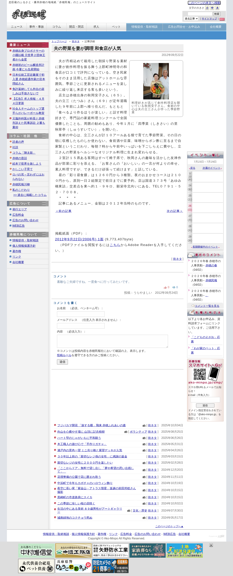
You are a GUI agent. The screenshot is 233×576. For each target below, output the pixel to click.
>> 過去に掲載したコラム (30, 194)
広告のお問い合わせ (25, 220)
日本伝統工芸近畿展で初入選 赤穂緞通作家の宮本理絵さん (28, 79)
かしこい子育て (22, 169)
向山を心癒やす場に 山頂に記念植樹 (81, 431)
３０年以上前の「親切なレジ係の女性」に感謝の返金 (92, 456)
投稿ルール (64, 355)
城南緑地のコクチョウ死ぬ (74, 517)
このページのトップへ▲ (169, 526)
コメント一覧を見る (205, 305)
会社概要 (18, 262)
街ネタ (76, 41)
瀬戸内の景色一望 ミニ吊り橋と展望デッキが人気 (89, 450)
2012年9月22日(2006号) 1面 (79, 239)
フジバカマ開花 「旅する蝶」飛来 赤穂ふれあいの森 (91, 425)
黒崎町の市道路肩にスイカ (74, 497)
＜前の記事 (64, 211)
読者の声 (18, 141)
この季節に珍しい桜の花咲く (76, 503)
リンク (16, 256)
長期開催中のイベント (205, 246)
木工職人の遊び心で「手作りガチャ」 (82, 444)
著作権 (16, 251)
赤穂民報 (211, 280)
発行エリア (19, 209)
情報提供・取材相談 (25, 240)
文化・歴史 (140, 510)
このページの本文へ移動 (204, 2)
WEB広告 (18, 225)
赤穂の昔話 (19, 158)
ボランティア (138, 431)
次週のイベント (212, 167)
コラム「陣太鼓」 (24, 152)
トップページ (59, 41)
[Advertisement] (117, 395)
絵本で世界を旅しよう (27, 163)
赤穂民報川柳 (21, 184)
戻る (192, 167)
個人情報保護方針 (24, 245)
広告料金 (18, 214)
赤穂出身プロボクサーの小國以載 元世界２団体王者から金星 (28, 55)
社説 (15, 147)
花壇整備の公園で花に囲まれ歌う (79, 476)
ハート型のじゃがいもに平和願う (79, 437)
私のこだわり (21, 189)
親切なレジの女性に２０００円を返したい (85, 462)
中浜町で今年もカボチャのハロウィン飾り (85, 483)
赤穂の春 (211, 265)
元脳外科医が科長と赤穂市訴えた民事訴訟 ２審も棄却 (28, 123)
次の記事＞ (175, 211)
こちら (115, 245)
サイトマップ (209, 18)
